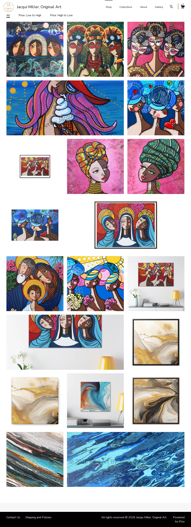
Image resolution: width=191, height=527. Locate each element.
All (8, 15)
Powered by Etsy (179, 519)
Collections (126, 7)
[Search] (171, 7)
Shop (109, 7)
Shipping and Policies (38, 517)
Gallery (159, 7)
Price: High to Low (61, 15)
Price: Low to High (30, 15)
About (143, 7)
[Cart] (183, 7)
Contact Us (13, 517)
